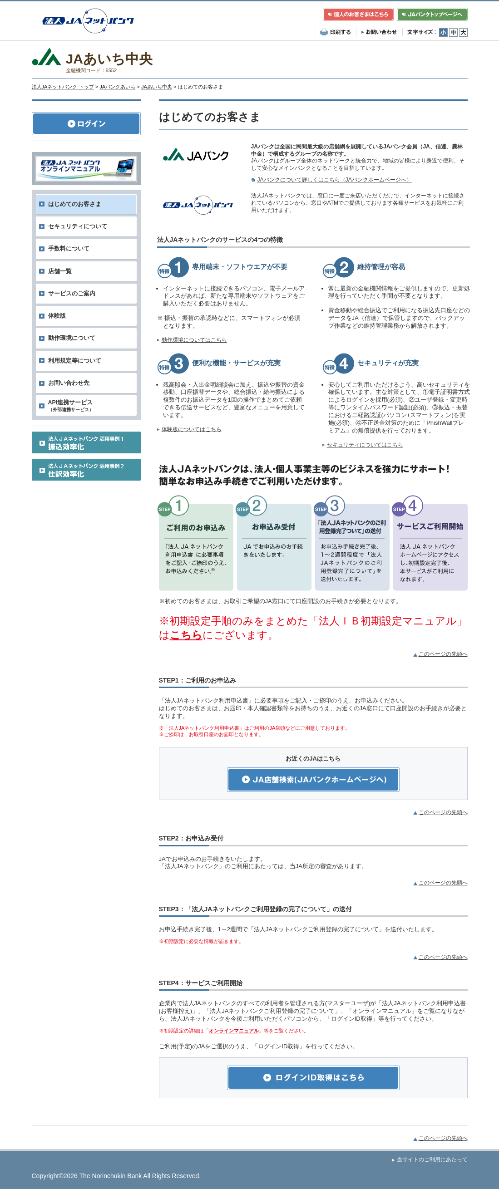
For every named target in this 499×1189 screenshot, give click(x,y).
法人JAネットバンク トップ (63, 86)
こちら (186, 635)
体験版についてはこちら (192, 429)
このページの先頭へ (443, 654)
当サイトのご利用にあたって (432, 1159)
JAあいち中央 (156, 86)
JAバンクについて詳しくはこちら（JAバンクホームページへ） (334, 180)
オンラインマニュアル (234, 1030)
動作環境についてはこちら (194, 340)
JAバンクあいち (117, 86)
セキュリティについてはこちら (365, 445)
